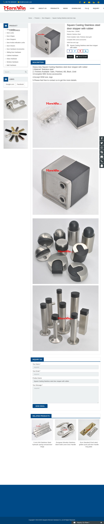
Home (30, 18)
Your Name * (37, 364)
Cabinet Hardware (12, 55)
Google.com (10, 84)
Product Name (37, 378)
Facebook (20, 84)
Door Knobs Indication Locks (16, 42)
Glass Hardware (12, 59)
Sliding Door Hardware (14, 52)
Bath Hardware (11, 65)
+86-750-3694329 (10, 2)
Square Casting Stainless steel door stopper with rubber (84, 45)
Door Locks (10, 33)
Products (37, 18)
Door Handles (11, 29)
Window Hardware (12, 62)
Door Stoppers (46, 18)
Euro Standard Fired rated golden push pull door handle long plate (89, 444)
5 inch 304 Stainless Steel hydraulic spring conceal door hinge (42, 444)
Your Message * (38, 385)
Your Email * (36, 371)
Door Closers (11, 46)
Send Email (81, 56)
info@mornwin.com (26, 2)
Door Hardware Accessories (15, 49)
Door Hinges (11, 36)
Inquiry (70, 56)
